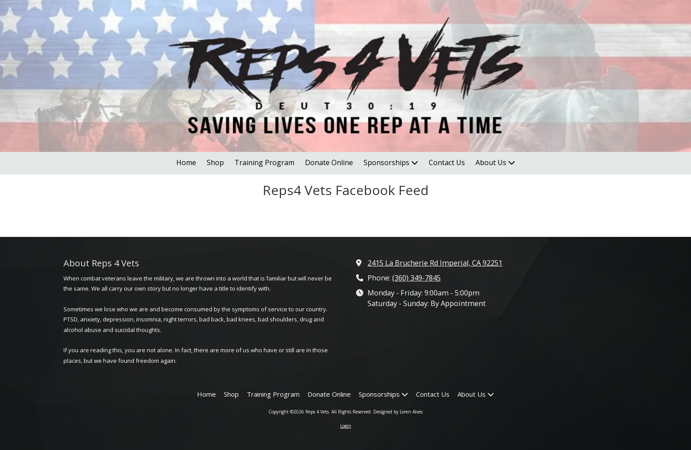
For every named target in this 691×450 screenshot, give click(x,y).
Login (345, 426)
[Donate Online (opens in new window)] (329, 163)
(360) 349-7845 (416, 278)
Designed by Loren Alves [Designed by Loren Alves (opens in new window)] (398, 412)
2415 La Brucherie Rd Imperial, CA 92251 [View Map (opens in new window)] (435, 263)
